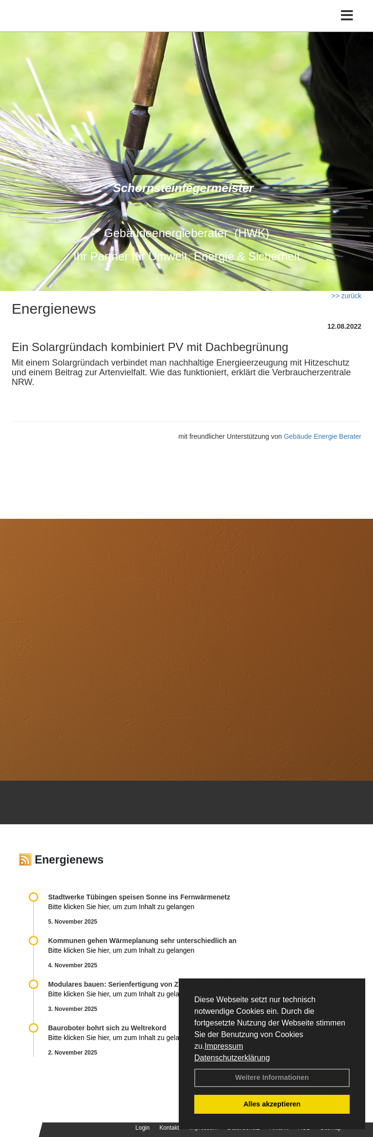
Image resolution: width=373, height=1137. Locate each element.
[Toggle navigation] (347, 16)
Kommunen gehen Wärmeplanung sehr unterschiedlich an (142, 941)
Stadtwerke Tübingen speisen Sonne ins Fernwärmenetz (139, 897)
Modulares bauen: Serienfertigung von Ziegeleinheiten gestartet (151, 984)
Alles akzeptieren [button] (272, 1104)
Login (143, 1127)
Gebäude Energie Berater (322, 436)
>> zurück (346, 296)
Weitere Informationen (272, 1077)
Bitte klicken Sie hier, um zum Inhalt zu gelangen (121, 907)
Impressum (223, 1046)
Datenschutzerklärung (232, 1058)
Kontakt (169, 1127)
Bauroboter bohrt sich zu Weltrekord (107, 1028)
